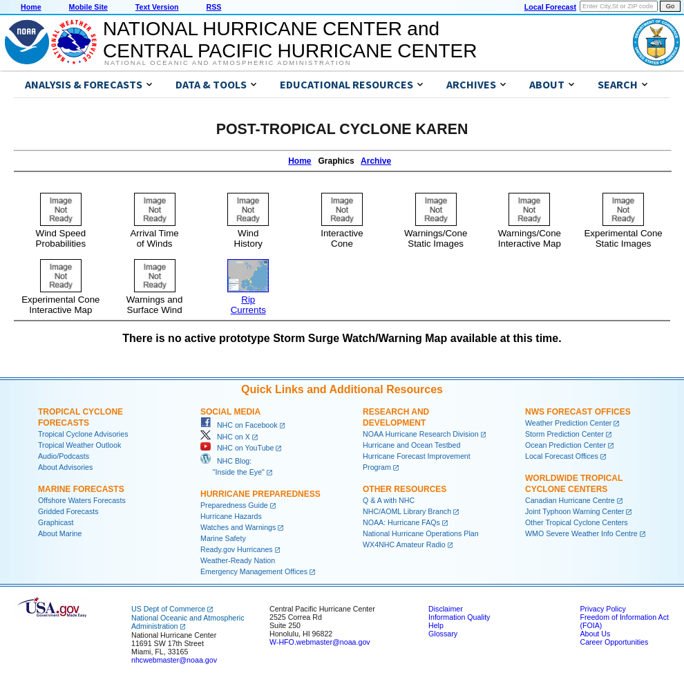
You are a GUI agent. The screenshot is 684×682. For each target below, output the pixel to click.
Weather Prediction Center (568, 423)
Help (436, 625)
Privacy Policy (602, 609)
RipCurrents (248, 299)
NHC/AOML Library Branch (407, 511)
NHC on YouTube (237, 448)
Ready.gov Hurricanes (236, 549)
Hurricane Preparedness (260, 494)
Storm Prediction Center (564, 434)
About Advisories (65, 467)
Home (31, 7)
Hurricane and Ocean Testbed (411, 445)
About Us (595, 633)
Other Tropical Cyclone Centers (576, 522)
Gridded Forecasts (68, 511)
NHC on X (225, 437)
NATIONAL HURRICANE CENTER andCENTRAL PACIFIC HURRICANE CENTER (290, 39)
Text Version (157, 7)
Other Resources (404, 489)
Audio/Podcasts (63, 456)
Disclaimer (445, 609)
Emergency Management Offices (253, 571)
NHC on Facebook (239, 425)
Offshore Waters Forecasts (82, 500)
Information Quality (459, 617)
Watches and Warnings (238, 527)
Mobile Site (88, 7)
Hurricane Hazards (231, 516)
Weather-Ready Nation (237, 560)
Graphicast (56, 522)
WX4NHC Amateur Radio (404, 544)
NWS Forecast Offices (578, 412)
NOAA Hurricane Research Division (421, 434)
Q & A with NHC (389, 500)
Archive (376, 161)
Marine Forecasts (81, 489)
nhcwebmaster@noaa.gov (174, 660)
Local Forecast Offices (561, 456)
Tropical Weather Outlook (79, 445)
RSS (213, 7)
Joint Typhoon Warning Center (574, 511)
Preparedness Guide (234, 505)
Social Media (230, 412)
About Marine (60, 533)
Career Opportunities (614, 642)
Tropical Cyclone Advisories (83, 434)
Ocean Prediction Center (565, 445)
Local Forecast (550, 7)
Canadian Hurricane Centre (570, 500)
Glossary (442, 633)
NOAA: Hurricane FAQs (401, 522)
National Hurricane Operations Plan (421, 533)
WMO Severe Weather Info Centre (581, 533)
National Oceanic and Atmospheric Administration (227, 62)
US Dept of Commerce (168, 609)
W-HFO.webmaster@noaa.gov (319, 642)
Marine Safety (223, 538)
